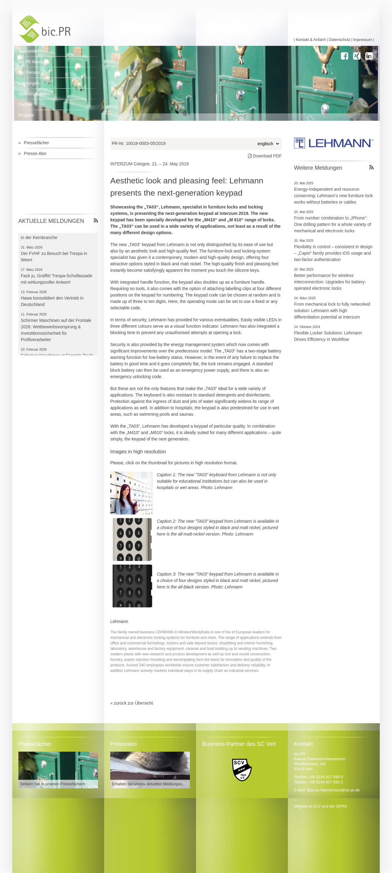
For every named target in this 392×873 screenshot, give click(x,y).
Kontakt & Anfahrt (311, 40)
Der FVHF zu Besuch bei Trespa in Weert (54, 259)
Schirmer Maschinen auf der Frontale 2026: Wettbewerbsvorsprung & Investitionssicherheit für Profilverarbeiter (56, 333)
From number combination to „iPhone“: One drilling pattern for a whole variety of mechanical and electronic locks (332, 224)
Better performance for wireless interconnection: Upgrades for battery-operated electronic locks (330, 282)
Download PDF (265, 155)
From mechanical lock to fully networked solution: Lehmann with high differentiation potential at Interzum (332, 310)
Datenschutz (339, 40)
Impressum (362, 40)
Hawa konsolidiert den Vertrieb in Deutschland (52, 304)
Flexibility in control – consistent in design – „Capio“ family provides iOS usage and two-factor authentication (333, 253)
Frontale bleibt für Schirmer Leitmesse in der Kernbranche (57, 237)
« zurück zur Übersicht (131, 703)
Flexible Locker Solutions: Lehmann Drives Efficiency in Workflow (328, 336)
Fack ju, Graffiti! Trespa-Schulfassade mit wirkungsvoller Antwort (56, 282)
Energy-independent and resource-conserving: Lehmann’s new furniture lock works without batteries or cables (333, 195)
